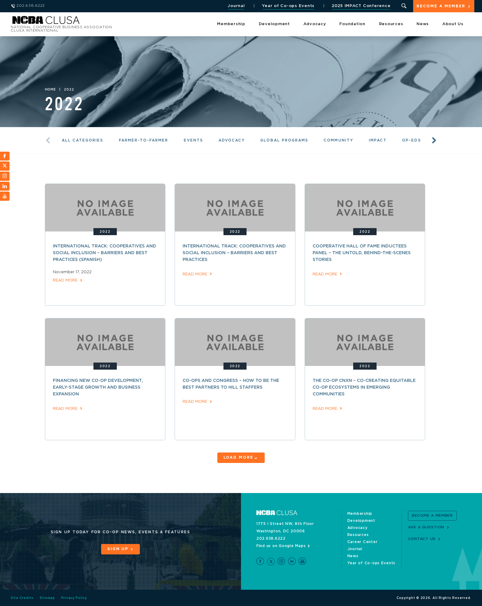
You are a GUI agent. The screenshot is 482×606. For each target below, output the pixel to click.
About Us (453, 24)
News (423, 24)
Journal (235, 6)
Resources (391, 24)
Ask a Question (426, 527)
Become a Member (440, 7)
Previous (48, 141)
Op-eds (412, 140)
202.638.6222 (271, 538)
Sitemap (47, 597)
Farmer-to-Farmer (144, 140)
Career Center (362, 541)
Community (339, 140)
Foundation (352, 24)
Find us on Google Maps (281, 545)
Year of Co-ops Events (288, 6)
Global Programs (285, 140)
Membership (231, 24)
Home (50, 89)
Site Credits (22, 597)
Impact (379, 140)
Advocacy (314, 24)
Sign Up (117, 549)
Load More (238, 458)
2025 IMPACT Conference (360, 6)
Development (274, 24)
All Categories (83, 140)
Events (194, 140)
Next (434, 141)
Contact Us (422, 538)
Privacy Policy (74, 597)
